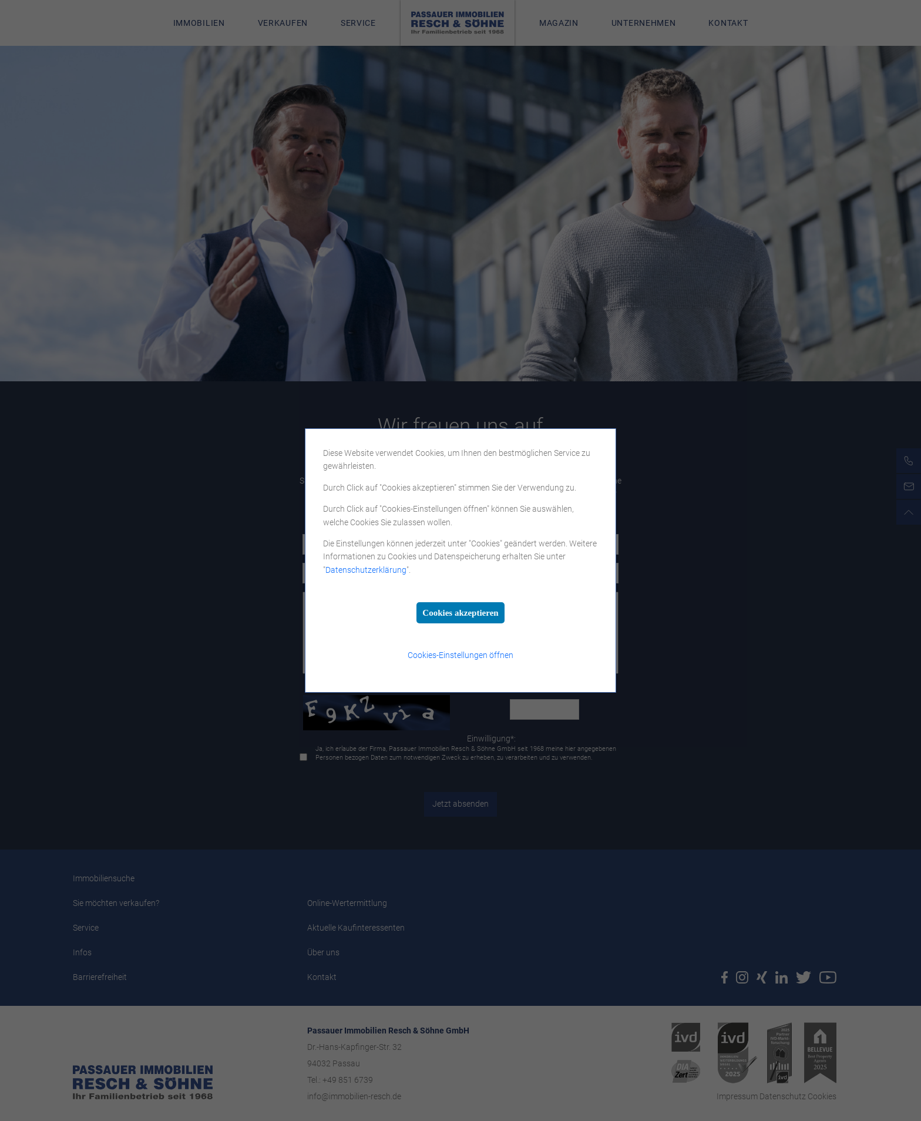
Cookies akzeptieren (460, 612)
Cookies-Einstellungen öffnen (460, 655)
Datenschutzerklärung (365, 570)
